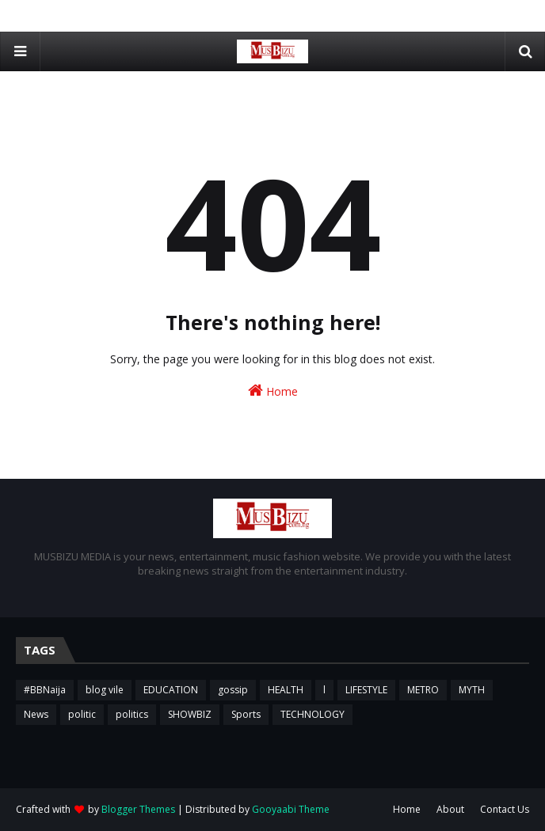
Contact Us (504, 809)
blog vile (105, 689)
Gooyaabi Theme (291, 809)
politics (132, 714)
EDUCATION (170, 689)
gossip (233, 689)
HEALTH (285, 689)
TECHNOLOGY (312, 714)
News (36, 714)
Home (273, 390)
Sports (246, 714)
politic (82, 714)
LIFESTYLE (366, 689)
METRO (423, 689)
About (450, 809)
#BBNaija (45, 689)
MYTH (472, 689)
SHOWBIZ (190, 714)
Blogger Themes (138, 809)
